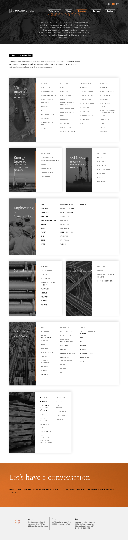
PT (117, 4)
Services (96, 11)
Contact (110, 11)
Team (68, 11)
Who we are (54, 11)
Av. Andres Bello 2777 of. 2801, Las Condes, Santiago (38, 525)
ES (109, 4)
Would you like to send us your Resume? (90, 489)
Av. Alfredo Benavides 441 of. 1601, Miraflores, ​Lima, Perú (61, 523)
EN (113, 4)
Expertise (82, 11)
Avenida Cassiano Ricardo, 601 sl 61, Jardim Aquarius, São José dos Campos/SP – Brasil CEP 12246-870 (85, 525)
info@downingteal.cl (37, 522)
